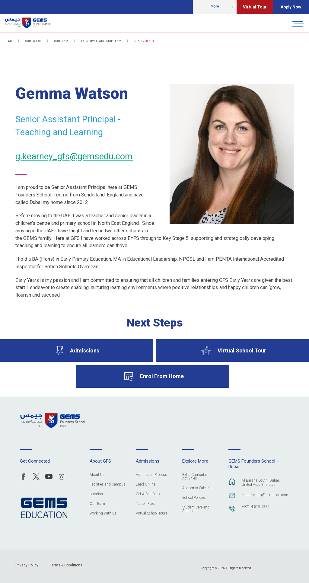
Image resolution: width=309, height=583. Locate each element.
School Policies (194, 498)
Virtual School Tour (242, 350)
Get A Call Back (148, 494)
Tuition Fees (145, 504)
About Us (97, 475)
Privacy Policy (26, 565)
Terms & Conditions (66, 565)
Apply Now (291, 7)
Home (8, 41)
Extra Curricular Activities (194, 476)
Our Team (61, 41)
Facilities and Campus (108, 484)
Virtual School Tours (151, 513)
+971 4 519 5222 (256, 507)
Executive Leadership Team (101, 41)
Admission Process (151, 475)
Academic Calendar (197, 488)
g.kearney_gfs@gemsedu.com (74, 156)
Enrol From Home (162, 376)
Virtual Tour (255, 7)
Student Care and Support (195, 509)
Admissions (84, 350)
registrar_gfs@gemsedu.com (264, 495)
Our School (33, 41)
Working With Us (103, 513)
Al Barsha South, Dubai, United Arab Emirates (261, 482)
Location (96, 494)
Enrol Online (145, 484)
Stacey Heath (144, 41)
